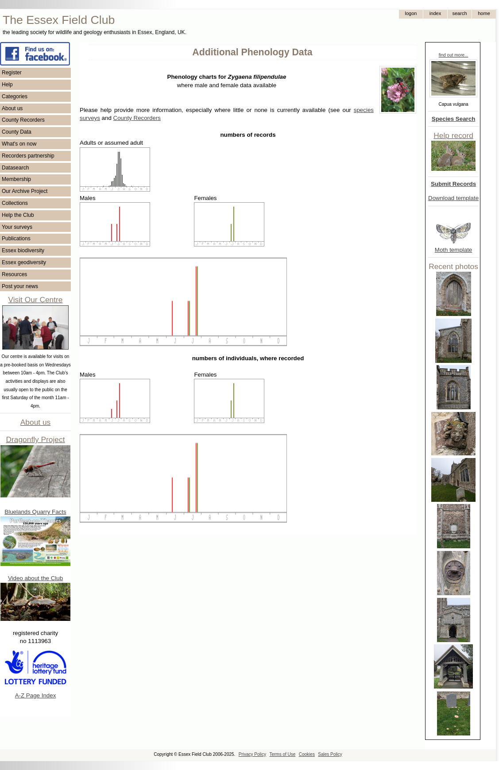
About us (12, 108)
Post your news (20, 286)
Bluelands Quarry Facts (35, 511)
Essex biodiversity (23, 250)
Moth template (453, 249)
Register (12, 72)
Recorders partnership (28, 156)
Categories (14, 96)
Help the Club (18, 215)
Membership (16, 179)
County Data (16, 132)
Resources (14, 274)
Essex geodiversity (24, 262)
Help (7, 84)
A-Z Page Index (35, 695)
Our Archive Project (24, 191)
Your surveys (17, 227)
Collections (15, 203)
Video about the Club (35, 578)
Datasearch (15, 168)
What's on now (19, 144)
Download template (453, 198)
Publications (16, 238)
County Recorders (23, 120)
